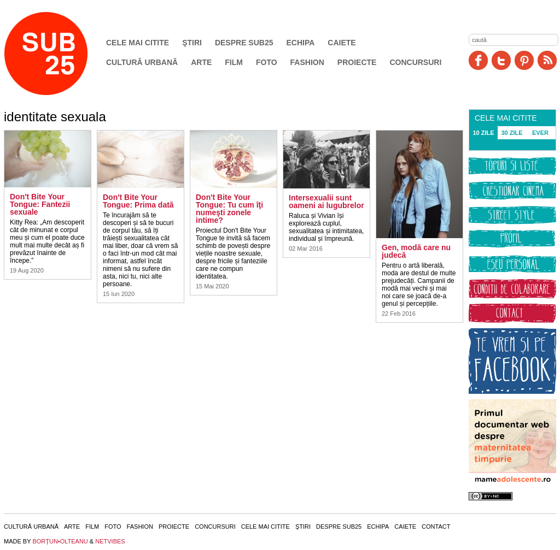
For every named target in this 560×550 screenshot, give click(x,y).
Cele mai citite (137, 42)
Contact (436, 526)
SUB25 (58, 53)
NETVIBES (110, 541)
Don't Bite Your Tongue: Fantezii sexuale (40, 204)
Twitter (501, 60)
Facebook (478, 60)
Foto (266, 62)
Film (234, 62)
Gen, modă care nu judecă (416, 251)
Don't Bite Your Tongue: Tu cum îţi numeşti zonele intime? (229, 208)
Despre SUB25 (244, 42)
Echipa (301, 42)
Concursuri (415, 62)
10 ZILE (483, 132)
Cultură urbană (142, 62)
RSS (547, 60)
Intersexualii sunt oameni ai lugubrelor (326, 201)
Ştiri (192, 42)
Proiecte (357, 62)
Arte (201, 62)
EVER (540, 132)
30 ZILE (511, 132)
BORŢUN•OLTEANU (60, 541)
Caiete (341, 42)
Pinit (524, 60)
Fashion (307, 62)
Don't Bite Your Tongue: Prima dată (138, 201)
